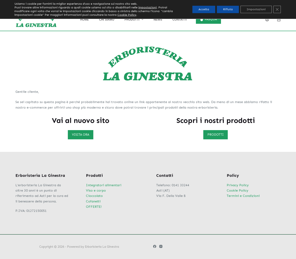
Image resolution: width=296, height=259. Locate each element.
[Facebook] (270, 4)
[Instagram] (279, 4)
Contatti (179, 19)
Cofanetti (93, 201)
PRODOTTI (215, 134)
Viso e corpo (96, 190)
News (158, 19)
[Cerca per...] (235, 4)
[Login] (267, 19)
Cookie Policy (237, 190)
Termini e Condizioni (243, 196)
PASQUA (208, 19)
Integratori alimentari (103, 185)
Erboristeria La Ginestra (102, 247)
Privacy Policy (238, 185)
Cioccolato (94, 196)
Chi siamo (106, 19)
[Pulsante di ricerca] (262, 4)
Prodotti (135, 19)
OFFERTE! (94, 207)
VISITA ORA (80, 134)
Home (84, 19)
